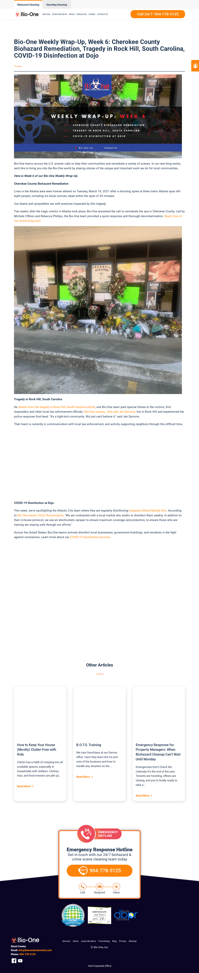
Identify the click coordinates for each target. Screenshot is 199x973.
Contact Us (102, 14)
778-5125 (27, 954)
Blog (114, 941)
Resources (82, 14)
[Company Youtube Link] (20, 961)
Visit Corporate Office (99, 965)
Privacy (122, 941)
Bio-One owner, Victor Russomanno (40, 515)
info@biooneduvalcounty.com (35, 950)
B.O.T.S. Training (88, 745)
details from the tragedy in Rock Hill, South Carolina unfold (56, 407)
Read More (24, 786)
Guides (92, 14)
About (72, 14)
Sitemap (133, 941)
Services (46, 14)
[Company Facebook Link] (14, 961)
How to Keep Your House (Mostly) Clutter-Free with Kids (36, 749)
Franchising (104, 941)
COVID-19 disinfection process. (90, 537)
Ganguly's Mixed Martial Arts (148, 510)
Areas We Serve (59, 14)
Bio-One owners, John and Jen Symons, (110, 411)
